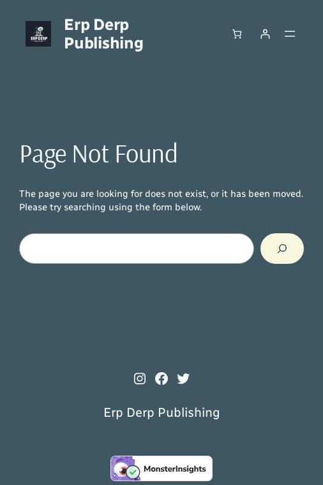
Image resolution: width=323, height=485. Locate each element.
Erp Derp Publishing (104, 33)
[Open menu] (289, 33)
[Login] (265, 33)
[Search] (281, 248)
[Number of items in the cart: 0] (236, 33)
